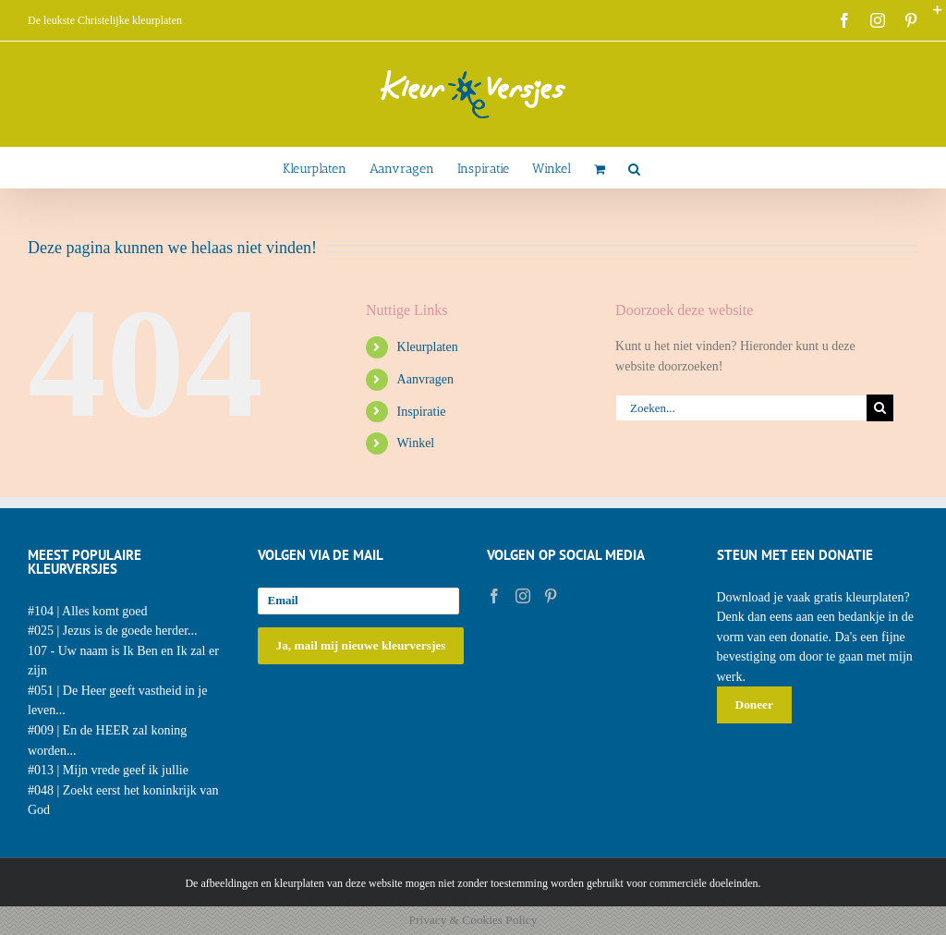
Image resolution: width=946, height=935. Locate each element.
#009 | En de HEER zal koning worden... (107, 740)
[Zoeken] (880, 408)
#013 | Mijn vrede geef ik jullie (108, 770)
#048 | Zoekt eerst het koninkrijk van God (123, 800)
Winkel (416, 443)
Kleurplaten (427, 347)
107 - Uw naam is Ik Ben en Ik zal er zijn (123, 661)
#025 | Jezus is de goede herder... (113, 631)
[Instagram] (522, 596)
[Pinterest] (550, 596)
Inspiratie (421, 412)
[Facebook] (494, 596)
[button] (634, 168)
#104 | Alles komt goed (88, 611)
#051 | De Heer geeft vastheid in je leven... (117, 701)
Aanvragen (425, 379)
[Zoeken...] (741, 408)
